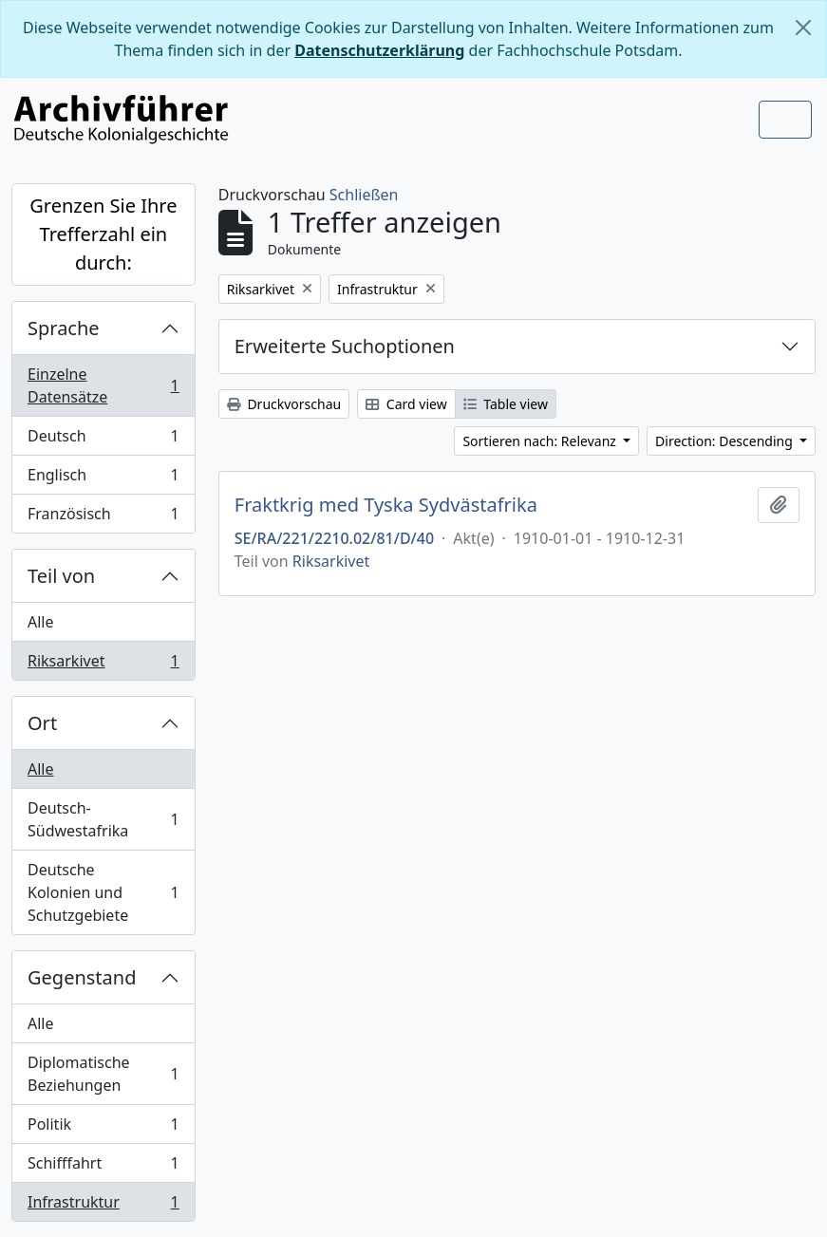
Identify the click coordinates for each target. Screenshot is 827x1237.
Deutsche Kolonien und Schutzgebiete (103, 892)
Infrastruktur (103, 1205)
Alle (41, 621)
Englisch (103, 479)
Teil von (61, 576)
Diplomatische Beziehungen (103, 1074)
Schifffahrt (103, 1167)
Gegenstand (82, 977)
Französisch (103, 517)
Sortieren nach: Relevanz (540, 441)
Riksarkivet (103, 664)
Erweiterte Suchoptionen (345, 346)
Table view (505, 404)
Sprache (64, 328)
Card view (406, 404)
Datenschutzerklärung (379, 50)
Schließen (364, 194)
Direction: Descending (725, 441)
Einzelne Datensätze (103, 385)
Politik (103, 1128)
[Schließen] (803, 27)
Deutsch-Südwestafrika (103, 819)
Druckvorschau (284, 404)
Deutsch (103, 440)
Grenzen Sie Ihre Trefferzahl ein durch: (103, 234)
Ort (42, 723)
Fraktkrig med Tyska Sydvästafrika (386, 505)
